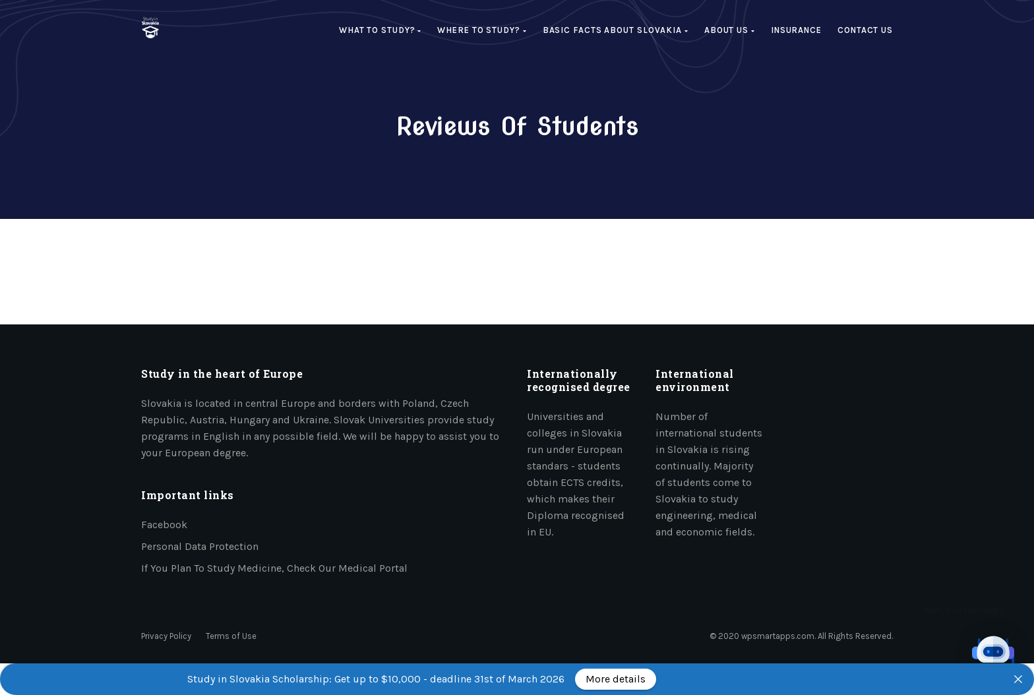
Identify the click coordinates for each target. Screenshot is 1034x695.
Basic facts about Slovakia (615, 30)
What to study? (380, 30)
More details (616, 679)
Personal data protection (199, 546)
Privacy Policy (166, 636)
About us (729, 30)
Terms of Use (231, 636)
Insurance (796, 30)
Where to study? (481, 30)
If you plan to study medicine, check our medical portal (274, 568)
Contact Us (865, 30)
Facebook (164, 524)
